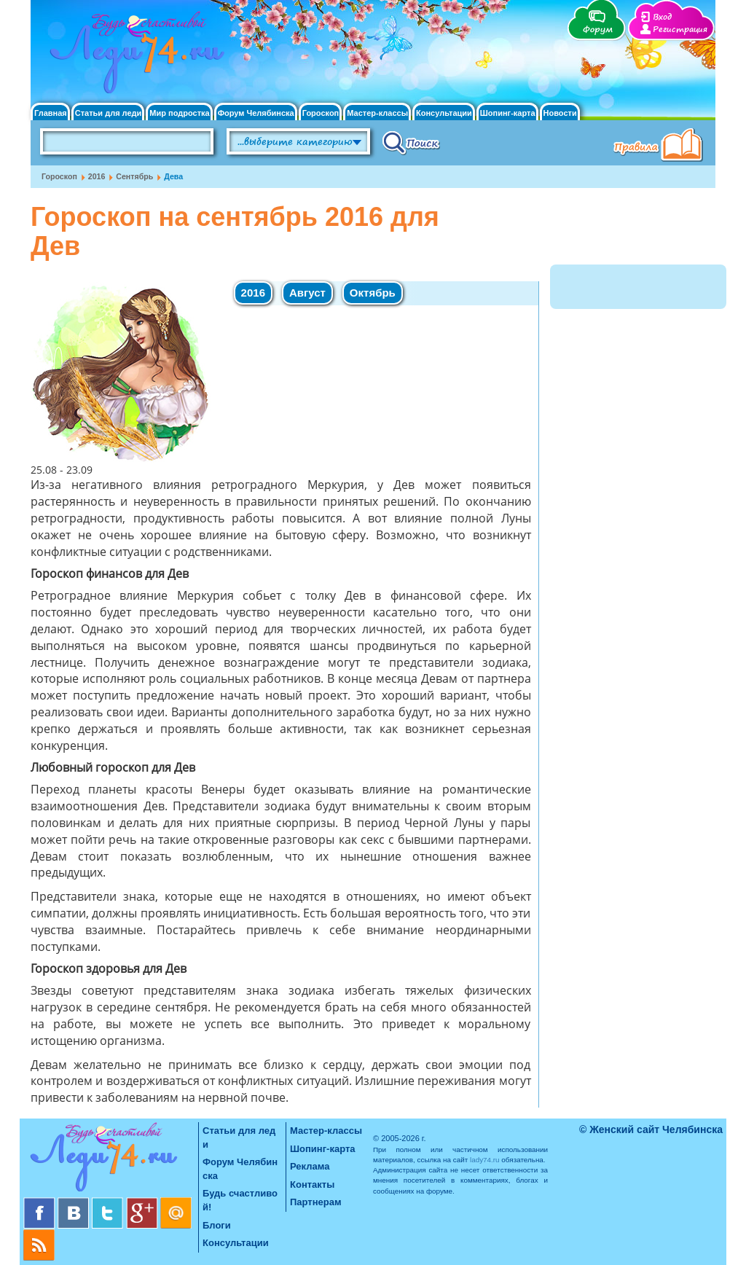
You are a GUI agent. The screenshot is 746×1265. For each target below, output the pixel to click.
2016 (97, 176)
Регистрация (680, 29)
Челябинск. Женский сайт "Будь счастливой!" (134, 57)
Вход (662, 17)
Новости (560, 113)
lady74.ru (485, 1160)
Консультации (444, 113)
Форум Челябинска (256, 113)
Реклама (309, 1166)
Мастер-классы (377, 113)
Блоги (217, 1225)
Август (307, 292)
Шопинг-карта (507, 113)
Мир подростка (179, 113)
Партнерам (316, 1202)
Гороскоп (320, 113)
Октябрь (373, 292)
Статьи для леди (108, 113)
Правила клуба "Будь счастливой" (660, 146)
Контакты (312, 1184)
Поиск (411, 142)
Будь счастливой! (240, 1200)
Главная (50, 113)
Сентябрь (134, 176)
